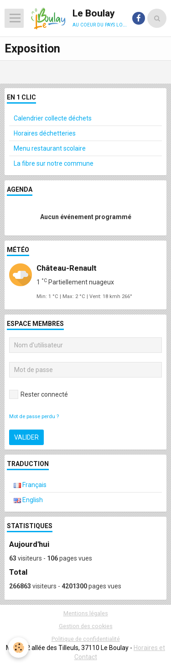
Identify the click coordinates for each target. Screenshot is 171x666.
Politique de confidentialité (86, 638)
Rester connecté (38, 394)
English (28, 499)
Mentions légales (85, 613)
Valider (26, 437)
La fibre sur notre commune (53, 163)
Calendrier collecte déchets (53, 118)
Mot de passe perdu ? (34, 417)
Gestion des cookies (86, 626)
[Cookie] (18, 647)
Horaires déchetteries (45, 133)
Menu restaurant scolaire (50, 148)
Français (30, 484)
